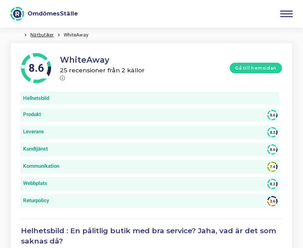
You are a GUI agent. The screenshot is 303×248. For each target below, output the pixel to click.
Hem (17, 35)
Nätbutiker (42, 35)
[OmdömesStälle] (44, 14)
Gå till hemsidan (255, 68)
